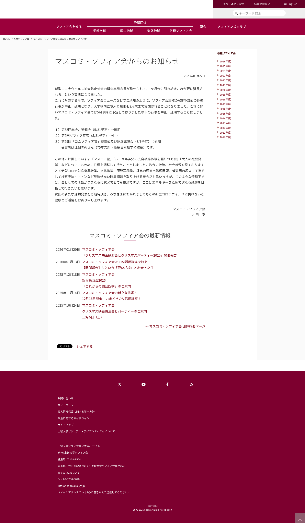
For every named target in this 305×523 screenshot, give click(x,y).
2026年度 (225, 61)
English (292, 4)
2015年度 (225, 113)
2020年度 (225, 90)
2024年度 (225, 71)
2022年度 (225, 80)
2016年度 (225, 109)
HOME (6, 38)
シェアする (85, 346)
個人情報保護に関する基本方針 (76, 411)
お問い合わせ (66, 398)
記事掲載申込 (262, 4)
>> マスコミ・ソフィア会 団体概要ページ (175, 326)
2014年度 (225, 118)
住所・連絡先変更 (234, 4)
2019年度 (225, 94)
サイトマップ (66, 425)
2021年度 (225, 85)
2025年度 (225, 66)
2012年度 (225, 128)
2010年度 (225, 137)
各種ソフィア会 (21, 38)
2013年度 (225, 123)
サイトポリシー (67, 405)
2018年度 (225, 99)
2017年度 (225, 104)
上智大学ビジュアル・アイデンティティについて (86, 431)
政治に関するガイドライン (73, 418)
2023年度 (225, 75)
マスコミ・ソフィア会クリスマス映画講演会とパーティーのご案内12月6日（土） (114, 311)
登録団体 (140, 22)
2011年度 (225, 132)
